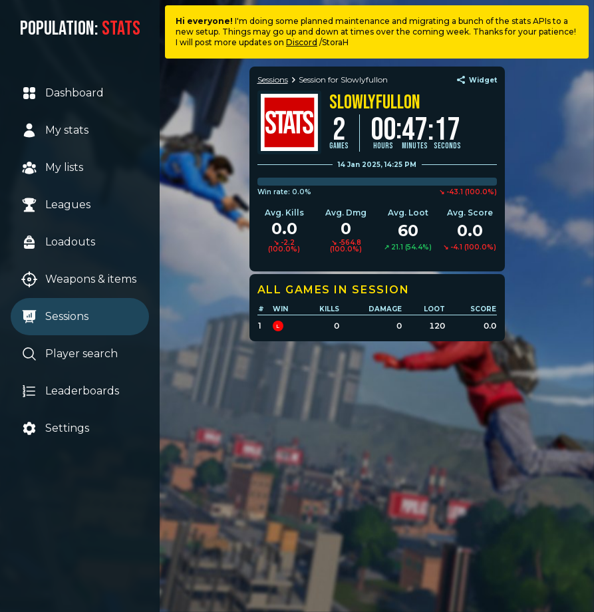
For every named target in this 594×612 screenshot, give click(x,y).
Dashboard (62, 93)
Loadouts (58, 242)
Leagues (55, 205)
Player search (69, 354)
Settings (55, 428)
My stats (54, 130)
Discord (301, 42)
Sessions (54, 317)
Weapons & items (78, 279)
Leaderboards (70, 391)
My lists (52, 168)
